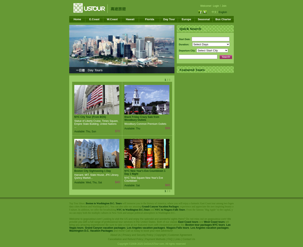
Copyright (160, 235)
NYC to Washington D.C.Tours (133, 209)
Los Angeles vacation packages (146, 227)
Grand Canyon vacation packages (105, 227)
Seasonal (204, 19)
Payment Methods (155, 239)
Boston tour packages (198, 224)
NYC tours (219, 224)
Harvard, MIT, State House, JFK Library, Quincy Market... (96, 176)
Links (178, 239)
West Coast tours (214, 221)
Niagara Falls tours (177, 227)
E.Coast (94, 19)
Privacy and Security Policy (138, 235)
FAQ (170, 239)
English (223, 12)
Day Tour (169, 19)
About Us (115, 235)
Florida (149, 19)
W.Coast (112, 19)
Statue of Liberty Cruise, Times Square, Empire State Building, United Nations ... (96, 123)
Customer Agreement (180, 235)
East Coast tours (188, 221)
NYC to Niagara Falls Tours (170, 209)
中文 (214, 12)
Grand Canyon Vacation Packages (160, 206)
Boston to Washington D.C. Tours (104, 203)
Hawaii (130, 19)
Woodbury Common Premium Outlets (145, 123)
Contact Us (189, 239)
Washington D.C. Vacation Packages (91, 230)
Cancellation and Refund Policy (125, 239)
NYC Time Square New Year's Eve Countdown (143, 179)
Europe (186, 19)
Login (216, 5)
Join (224, 5)
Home (77, 19)
